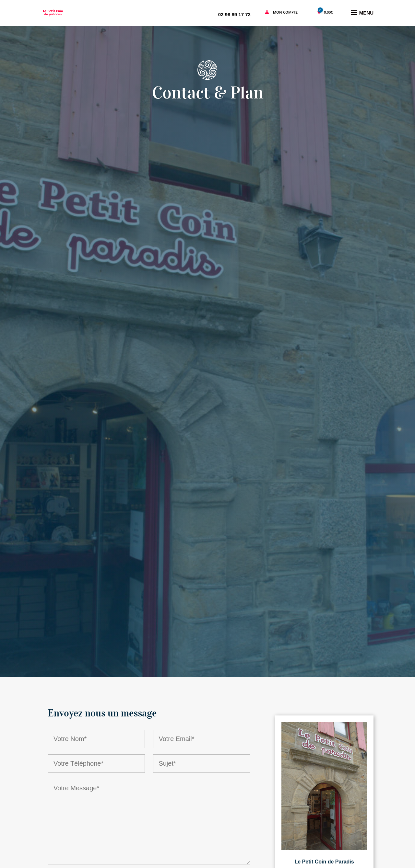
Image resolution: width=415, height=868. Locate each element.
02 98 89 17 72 (234, 14)
